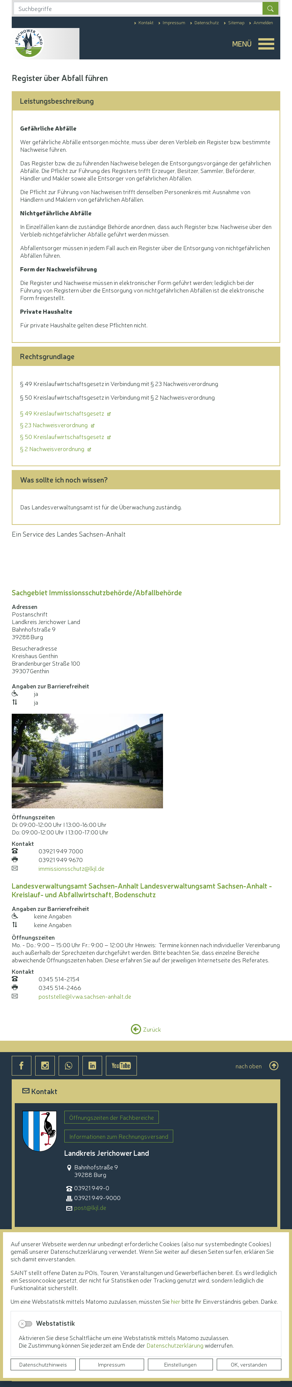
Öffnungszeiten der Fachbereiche (111, 1117)
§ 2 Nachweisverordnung (52, 448)
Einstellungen (180, 1364)
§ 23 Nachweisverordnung (54, 424)
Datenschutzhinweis (43, 1364)
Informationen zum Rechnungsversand (118, 1136)
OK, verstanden (249, 1364)
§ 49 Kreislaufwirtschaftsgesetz (62, 413)
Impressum (111, 1364)
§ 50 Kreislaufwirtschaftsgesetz (62, 436)
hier (175, 1301)
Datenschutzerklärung (175, 1345)
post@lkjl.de (90, 1207)
